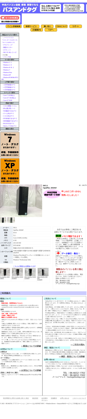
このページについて (79, 398)
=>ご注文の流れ (78, 345)
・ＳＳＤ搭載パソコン (9, 106)
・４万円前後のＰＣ (8, 87)
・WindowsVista (7, 72)
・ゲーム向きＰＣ (8, 113)
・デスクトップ (7, 45)
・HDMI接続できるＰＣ (10, 121)
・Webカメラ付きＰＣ (9, 126)
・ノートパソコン (8, 37)
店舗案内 (54, 398)
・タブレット (6, 50)
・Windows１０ (7, 65)
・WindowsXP (6, 75)
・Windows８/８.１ (8, 67)
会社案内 (44, 398)
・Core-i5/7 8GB (7, 100)
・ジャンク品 (6, 57)
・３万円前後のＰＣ (8, 85)
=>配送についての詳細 (31, 346)
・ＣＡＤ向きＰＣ (8, 116)
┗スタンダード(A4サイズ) (9, 40)
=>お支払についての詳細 (30, 370)
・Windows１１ (7, 62)
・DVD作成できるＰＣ (9, 118)
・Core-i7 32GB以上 (8, 95)
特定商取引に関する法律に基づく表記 (16, 398)
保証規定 (35, 398)
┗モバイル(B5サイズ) (8, 42)
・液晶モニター (7, 47)
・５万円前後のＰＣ (8, 90)
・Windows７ (6, 70)
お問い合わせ (64, 398)
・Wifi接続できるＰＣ (9, 111)
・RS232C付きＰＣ (8, 123)
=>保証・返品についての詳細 (72, 356)
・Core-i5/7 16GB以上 (9, 98)
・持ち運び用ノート (8, 108)
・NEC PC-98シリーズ (9, 52)
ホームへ (45, 400)
